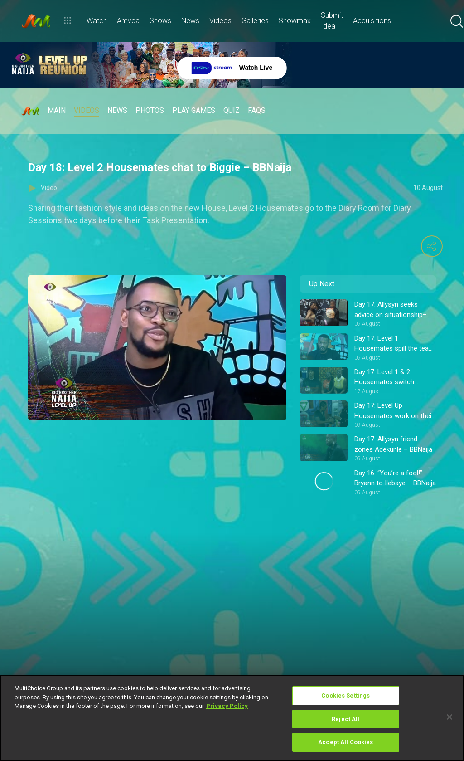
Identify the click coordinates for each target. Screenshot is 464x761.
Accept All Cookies (345, 742)
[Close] (449, 717)
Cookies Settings (345, 695)
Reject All (345, 719)
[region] (232, 718)
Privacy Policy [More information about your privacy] (227, 705)
